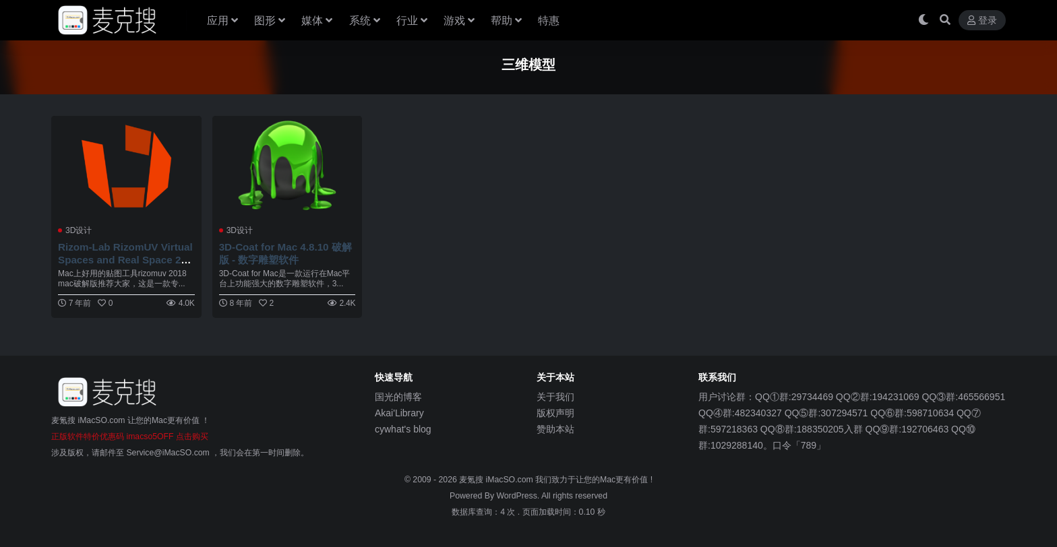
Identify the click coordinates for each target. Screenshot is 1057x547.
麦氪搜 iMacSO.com (497, 479)
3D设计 (78, 230)
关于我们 (555, 396)
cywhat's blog (403, 429)
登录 (982, 20)
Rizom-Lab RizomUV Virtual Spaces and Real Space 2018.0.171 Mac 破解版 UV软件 (125, 259)
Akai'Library (399, 413)
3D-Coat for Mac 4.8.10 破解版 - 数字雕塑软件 (285, 253)
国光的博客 (398, 396)
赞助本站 (555, 429)
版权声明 (555, 413)
